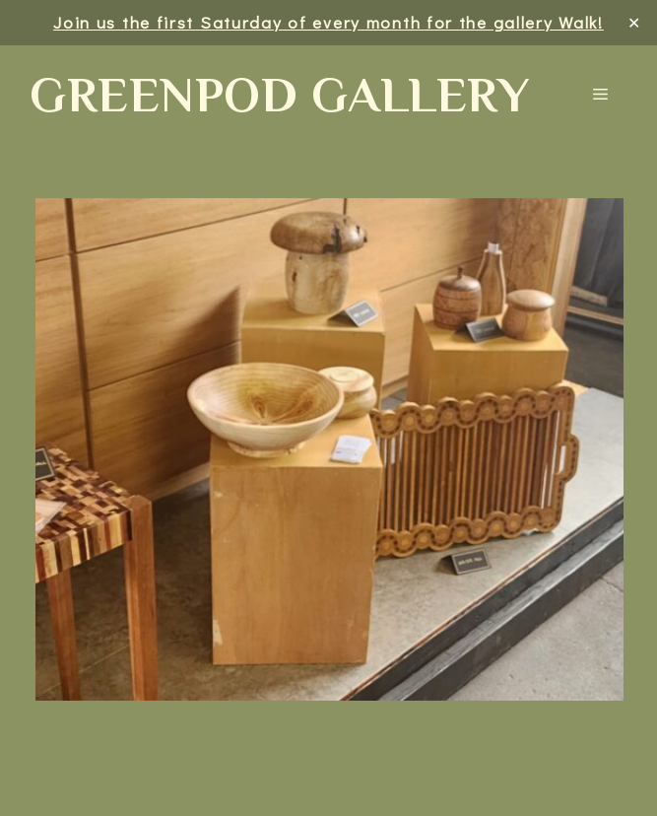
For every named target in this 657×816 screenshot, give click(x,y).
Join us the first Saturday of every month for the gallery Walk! (328, 22)
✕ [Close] (634, 22)
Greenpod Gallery (279, 94)
